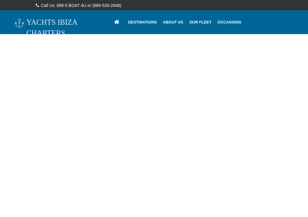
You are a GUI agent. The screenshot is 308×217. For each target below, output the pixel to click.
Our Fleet (200, 22)
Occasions (229, 22)
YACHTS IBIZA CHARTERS (45, 27)
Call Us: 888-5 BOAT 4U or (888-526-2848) (79, 5)
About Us (173, 22)
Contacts (138, 46)
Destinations (142, 22)
